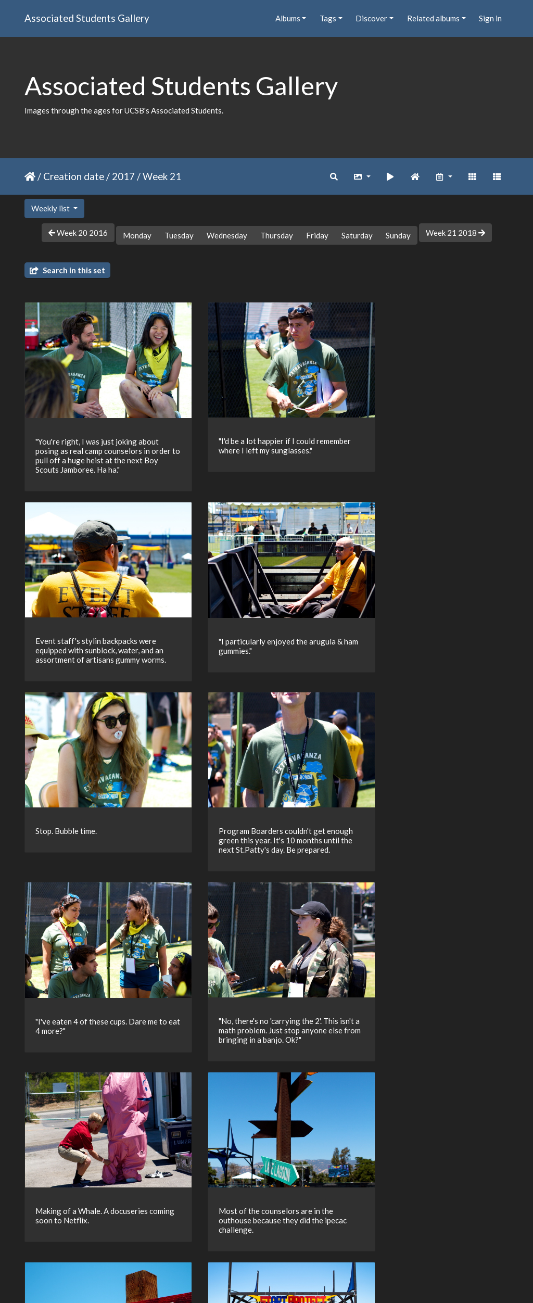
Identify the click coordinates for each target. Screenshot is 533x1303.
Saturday (357, 235)
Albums (287, 18)
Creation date (73, 176)
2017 (123, 176)
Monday (137, 235)
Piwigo (288, 1281)
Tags (328, 18)
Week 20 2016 (78, 232)
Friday (317, 235)
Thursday (276, 235)
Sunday (398, 235)
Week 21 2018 (455, 232)
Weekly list (51, 208)
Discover (371, 18)
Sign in (490, 18)
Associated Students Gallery (86, 18)
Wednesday (227, 235)
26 (301, 1242)
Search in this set (67, 270)
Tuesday (179, 235)
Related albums (433, 18)
